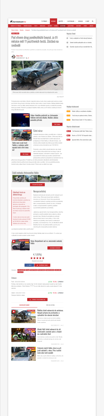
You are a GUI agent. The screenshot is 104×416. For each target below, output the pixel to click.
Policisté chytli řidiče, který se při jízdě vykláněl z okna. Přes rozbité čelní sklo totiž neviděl (49, 350)
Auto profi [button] (71, 26)
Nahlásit (60, 282)
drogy (27, 270)
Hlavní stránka (14, 30)
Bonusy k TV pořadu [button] (16, 26)
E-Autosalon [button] (71, 21)
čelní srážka (58, 270)
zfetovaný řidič (21, 270)
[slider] (37, 257)
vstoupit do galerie (37, 184)
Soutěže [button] (61, 21)
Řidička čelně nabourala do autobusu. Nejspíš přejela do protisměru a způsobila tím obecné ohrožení (50, 313)
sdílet (29, 265)
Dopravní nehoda (50, 270)
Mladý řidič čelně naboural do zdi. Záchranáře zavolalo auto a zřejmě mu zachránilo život (49, 331)
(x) (50, 282)
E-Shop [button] (87, 21)
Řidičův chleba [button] (28, 26)
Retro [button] (56, 26)
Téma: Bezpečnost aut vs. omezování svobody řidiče (46, 242)
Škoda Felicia (33, 270)
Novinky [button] (53, 21)
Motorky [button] (78, 26)
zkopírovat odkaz (42, 265)
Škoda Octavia (41, 270)
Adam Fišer (19, 55)
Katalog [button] (80, 21)
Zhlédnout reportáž (55, 248)
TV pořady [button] (45, 21)
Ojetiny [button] (50, 26)
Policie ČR (20, 272)
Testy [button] (35, 26)
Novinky (21, 30)
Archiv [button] (91, 26)
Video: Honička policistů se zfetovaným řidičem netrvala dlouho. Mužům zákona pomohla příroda (44, 117)
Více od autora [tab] (50, 305)
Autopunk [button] (62, 26)
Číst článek (57, 124)
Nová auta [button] (42, 26)
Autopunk (27, 30)
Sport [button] (85, 26)
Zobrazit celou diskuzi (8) (37, 299)
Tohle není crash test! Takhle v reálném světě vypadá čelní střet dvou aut (20, 146)
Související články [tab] (24, 305)
